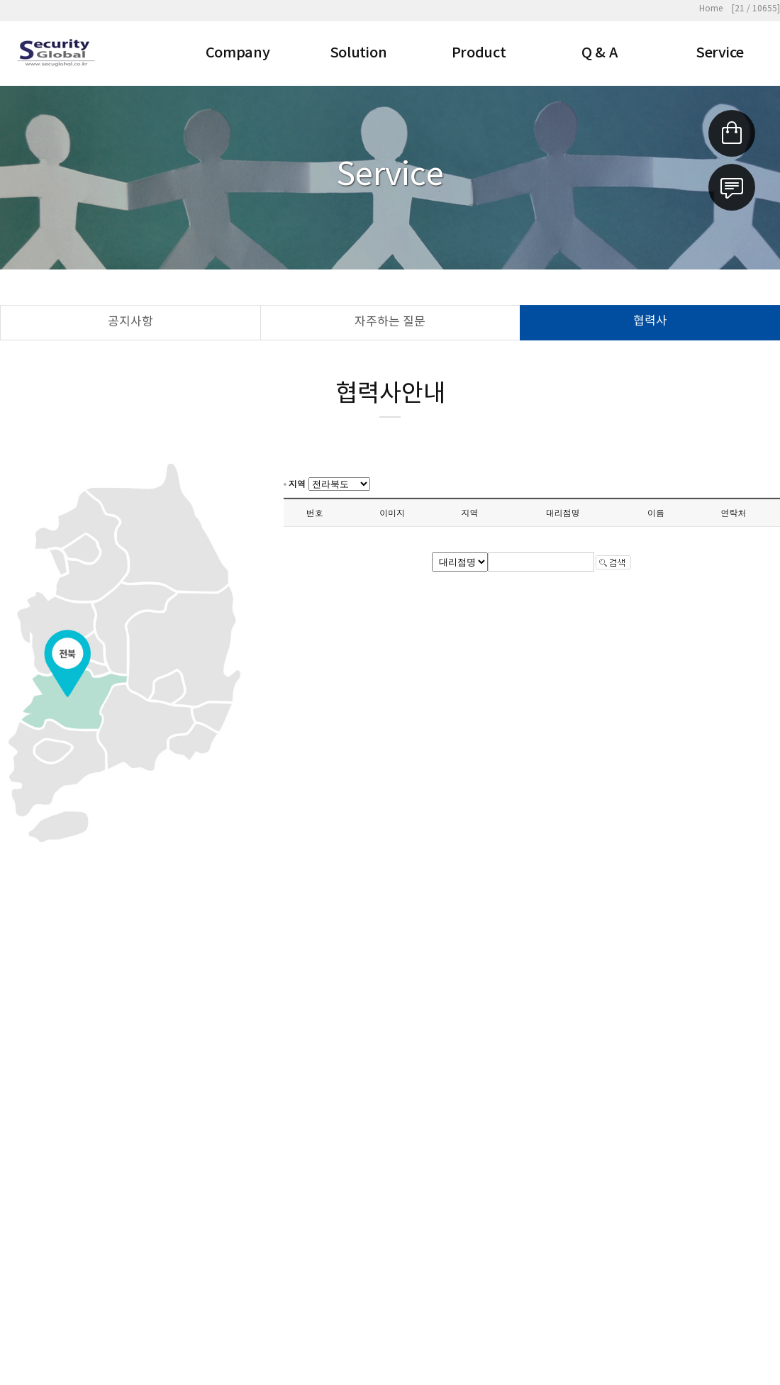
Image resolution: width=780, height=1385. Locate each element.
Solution (358, 53)
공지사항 (130, 322)
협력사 (650, 321)
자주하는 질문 (390, 322)
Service (720, 53)
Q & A (599, 53)
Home (711, 8)
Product (479, 53)
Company (238, 53)
